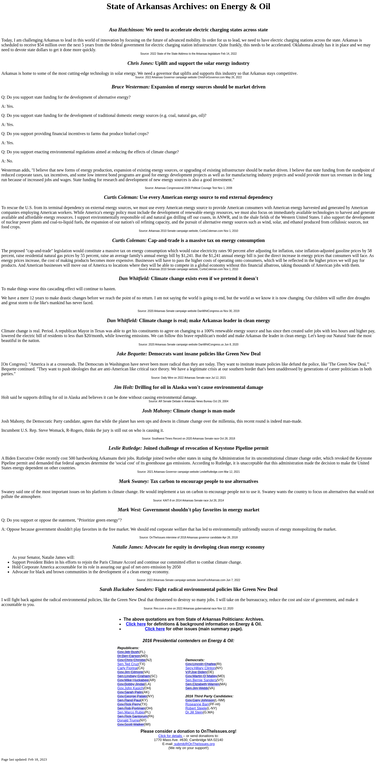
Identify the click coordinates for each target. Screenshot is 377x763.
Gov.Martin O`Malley (201, 676)
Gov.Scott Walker (130, 724)
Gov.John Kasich (130, 688)
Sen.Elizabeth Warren (202, 684)
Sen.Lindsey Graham (133, 676)
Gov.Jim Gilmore (130, 672)
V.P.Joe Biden (196, 672)
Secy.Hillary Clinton (200, 668)
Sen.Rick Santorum (132, 716)
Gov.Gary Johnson (199, 700)
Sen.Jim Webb (196, 688)
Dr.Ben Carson (128, 656)
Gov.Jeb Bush (128, 652)
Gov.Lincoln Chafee (200, 664)
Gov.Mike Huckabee (132, 680)
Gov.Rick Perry (128, 704)
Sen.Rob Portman (131, 708)
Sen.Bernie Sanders (200, 680)
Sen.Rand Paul (129, 700)
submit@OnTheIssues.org (194, 744)
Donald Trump (128, 720)
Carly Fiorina (127, 668)
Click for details (170, 736)
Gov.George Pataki (132, 696)
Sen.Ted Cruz (127, 664)
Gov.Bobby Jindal (130, 684)
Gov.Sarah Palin (129, 692)
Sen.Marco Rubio (130, 712)
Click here (136, 624)
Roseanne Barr (197, 704)
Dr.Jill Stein (194, 712)
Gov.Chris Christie (131, 660)
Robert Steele (196, 708)
